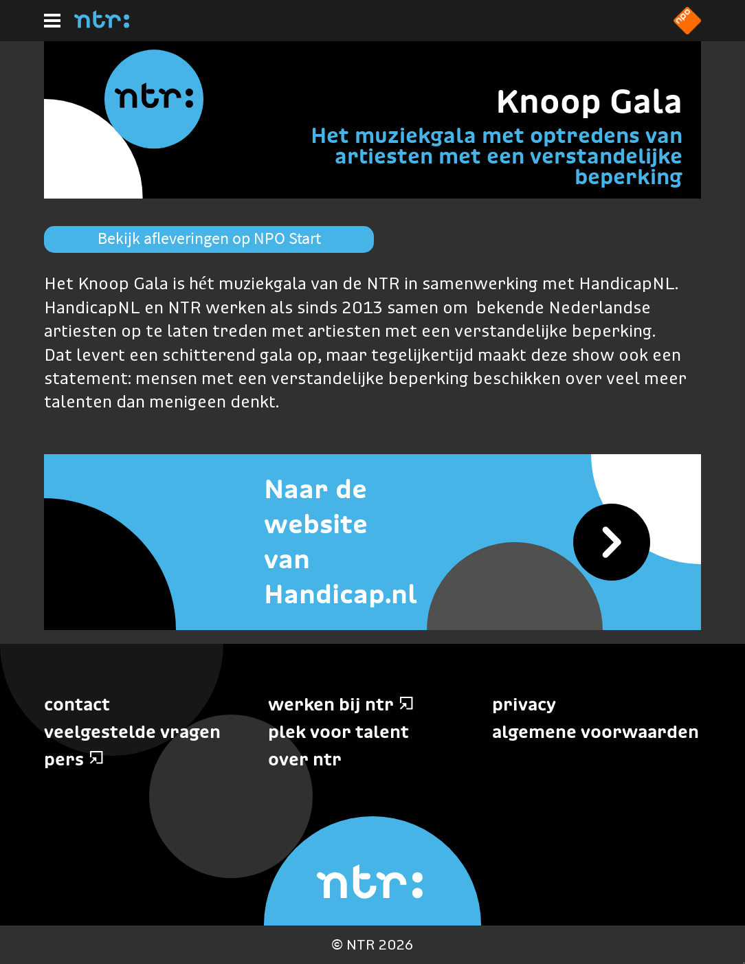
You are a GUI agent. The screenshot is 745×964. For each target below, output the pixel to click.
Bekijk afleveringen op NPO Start (209, 238)
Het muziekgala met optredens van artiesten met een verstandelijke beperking (496, 156)
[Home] (101, 24)
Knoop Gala (589, 101)
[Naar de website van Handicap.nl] (372, 542)
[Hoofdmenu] (52, 20)
